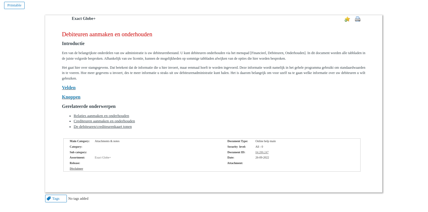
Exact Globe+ (84, 18)
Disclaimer (76, 168)
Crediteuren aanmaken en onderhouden (104, 121)
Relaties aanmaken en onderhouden (101, 115)
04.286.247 (262, 152)
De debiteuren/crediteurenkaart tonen (103, 126)
